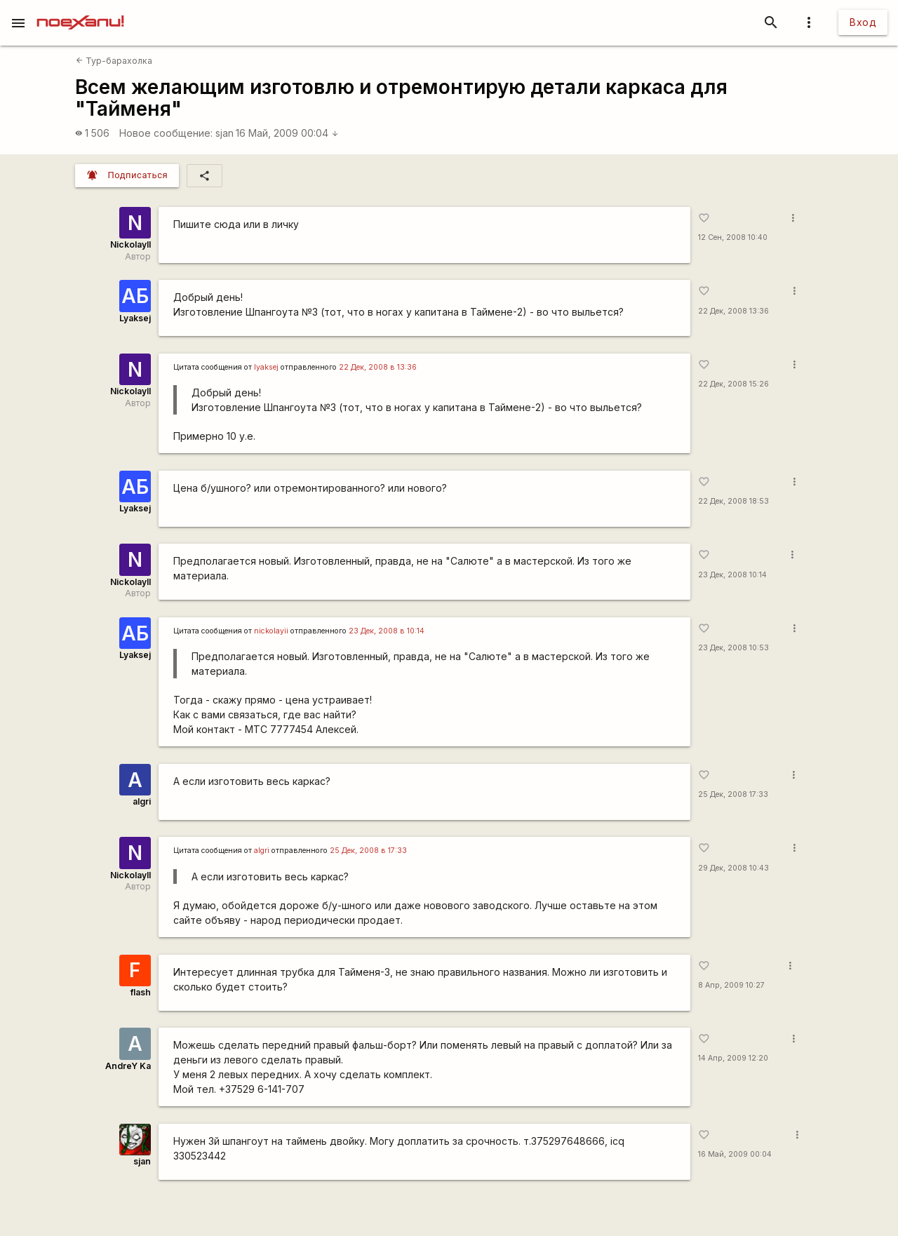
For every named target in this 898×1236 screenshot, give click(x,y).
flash (140, 992)
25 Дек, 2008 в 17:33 (368, 850)
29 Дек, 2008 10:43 (733, 868)
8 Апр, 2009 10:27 (731, 985)
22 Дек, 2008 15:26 (733, 384)
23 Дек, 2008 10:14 (732, 574)
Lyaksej (135, 318)
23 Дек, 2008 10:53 (733, 647)
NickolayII (130, 244)
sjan (224, 133)
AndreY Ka (128, 1066)
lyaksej (266, 367)
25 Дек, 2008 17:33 (733, 794)
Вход (863, 22)
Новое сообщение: (166, 133)
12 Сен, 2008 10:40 (733, 237)
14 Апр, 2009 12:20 (733, 1058)
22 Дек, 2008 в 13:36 (378, 367)
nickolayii (271, 631)
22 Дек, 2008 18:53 (733, 501)
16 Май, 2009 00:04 (287, 133)
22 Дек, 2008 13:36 (733, 311)
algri (142, 801)
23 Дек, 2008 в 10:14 (386, 631)
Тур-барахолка (114, 60)
